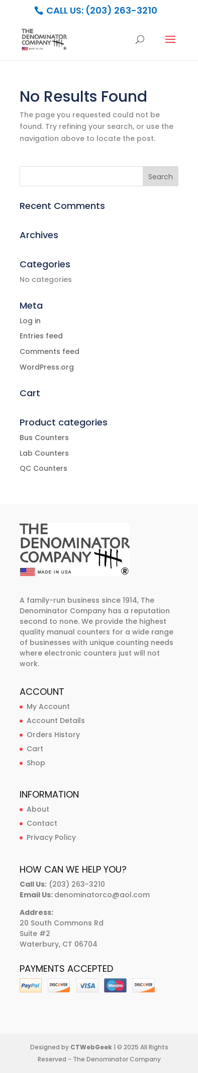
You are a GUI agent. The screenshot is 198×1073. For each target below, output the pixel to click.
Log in (30, 321)
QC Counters (43, 468)
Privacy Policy (51, 837)
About (38, 809)
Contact (42, 823)
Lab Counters (44, 453)
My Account (48, 706)
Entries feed (41, 336)
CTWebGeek (91, 1047)
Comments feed (49, 351)
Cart (35, 749)
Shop (36, 763)
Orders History (53, 735)
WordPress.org (47, 367)
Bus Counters (44, 438)
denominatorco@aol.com (102, 895)
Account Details (56, 721)
